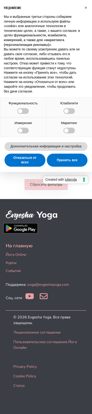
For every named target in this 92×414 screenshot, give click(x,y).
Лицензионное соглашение (37, 332)
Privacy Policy (25, 366)
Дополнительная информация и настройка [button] (46, 146)
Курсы (11, 262)
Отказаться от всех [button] (25, 160)
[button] (86, 7)
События (13, 270)
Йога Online (16, 254)
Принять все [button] (67, 160)
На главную (19, 246)
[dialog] (83, 404)
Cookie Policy (24, 376)
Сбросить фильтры (46, 184)
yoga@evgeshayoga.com (48, 284)
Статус (19, 385)
